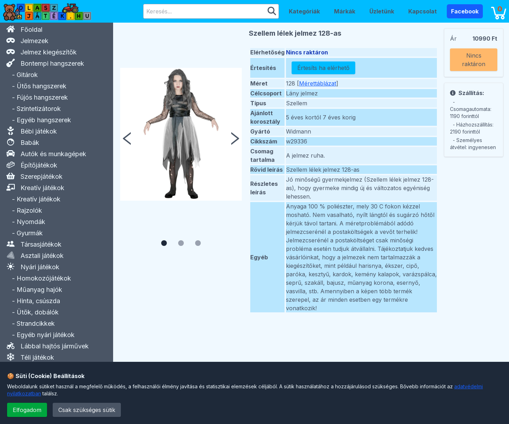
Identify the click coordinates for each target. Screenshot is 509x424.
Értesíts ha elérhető (323, 67)
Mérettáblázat (317, 83)
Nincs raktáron (473, 59)
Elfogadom (27, 409)
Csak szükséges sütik (86, 409)
